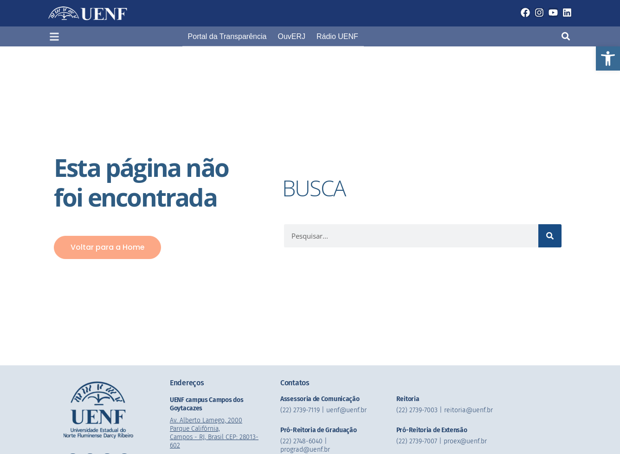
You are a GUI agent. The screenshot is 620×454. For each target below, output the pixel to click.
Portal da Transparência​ (227, 36)
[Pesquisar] (550, 235)
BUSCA (314, 188)
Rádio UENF (337, 36)
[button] (608, 58)
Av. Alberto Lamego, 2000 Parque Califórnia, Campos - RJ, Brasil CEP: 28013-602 (215, 432)
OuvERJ (291, 36)
